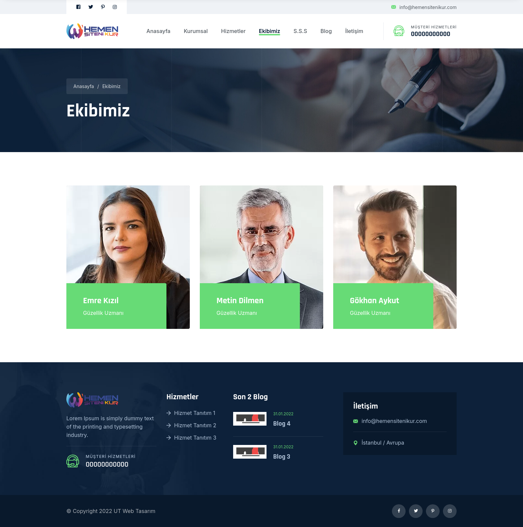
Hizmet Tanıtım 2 (191, 425)
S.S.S (300, 31)
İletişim (354, 31)
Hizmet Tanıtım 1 (190, 413)
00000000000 (430, 34)
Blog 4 (282, 423)
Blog (326, 31)
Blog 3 (281, 456)
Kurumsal (196, 31)
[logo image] (92, 31)
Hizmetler (233, 31)
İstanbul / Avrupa (378, 442)
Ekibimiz (269, 31)
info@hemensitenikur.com (424, 7)
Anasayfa (158, 31)
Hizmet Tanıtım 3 (191, 437)
